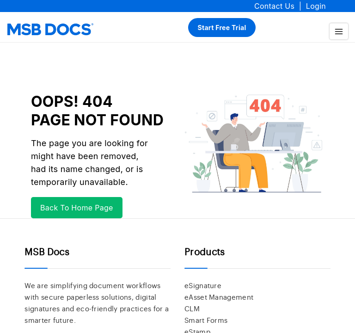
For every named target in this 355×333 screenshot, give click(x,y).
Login (316, 6)
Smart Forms (205, 320)
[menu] (339, 31)
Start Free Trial (221, 27)
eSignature (202, 286)
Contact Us (274, 6)
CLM (192, 309)
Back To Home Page (76, 207)
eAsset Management (218, 297)
